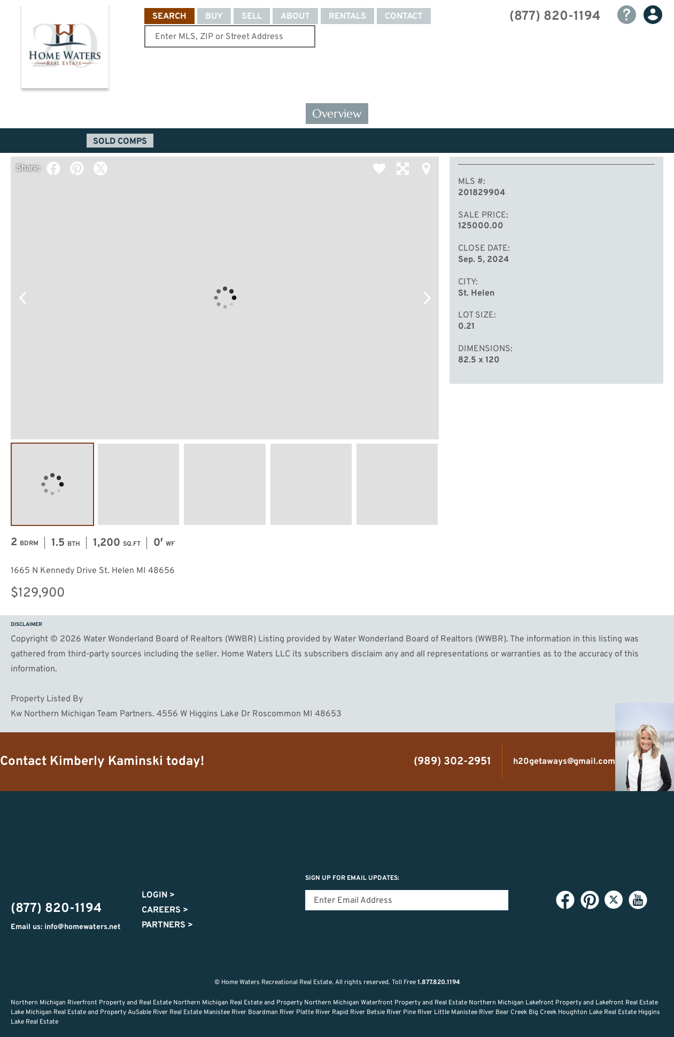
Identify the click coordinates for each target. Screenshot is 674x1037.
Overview (337, 113)
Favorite (379, 168)
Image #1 (52, 484)
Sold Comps (120, 141)
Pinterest (77, 168)
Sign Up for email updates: (352, 878)
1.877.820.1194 (438, 982)
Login (158, 895)
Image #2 (138, 484)
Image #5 (397, 484)
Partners (167, 925)
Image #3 (224, 484)
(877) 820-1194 (554, 17)
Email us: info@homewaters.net (66, 927)
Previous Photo (22, 297)
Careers (165, 910)
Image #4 (311, 484)
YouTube (637, 900)
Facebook (53, 168)
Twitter (100, 168)
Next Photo (427, 297)
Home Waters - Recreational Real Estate (65, 49)
